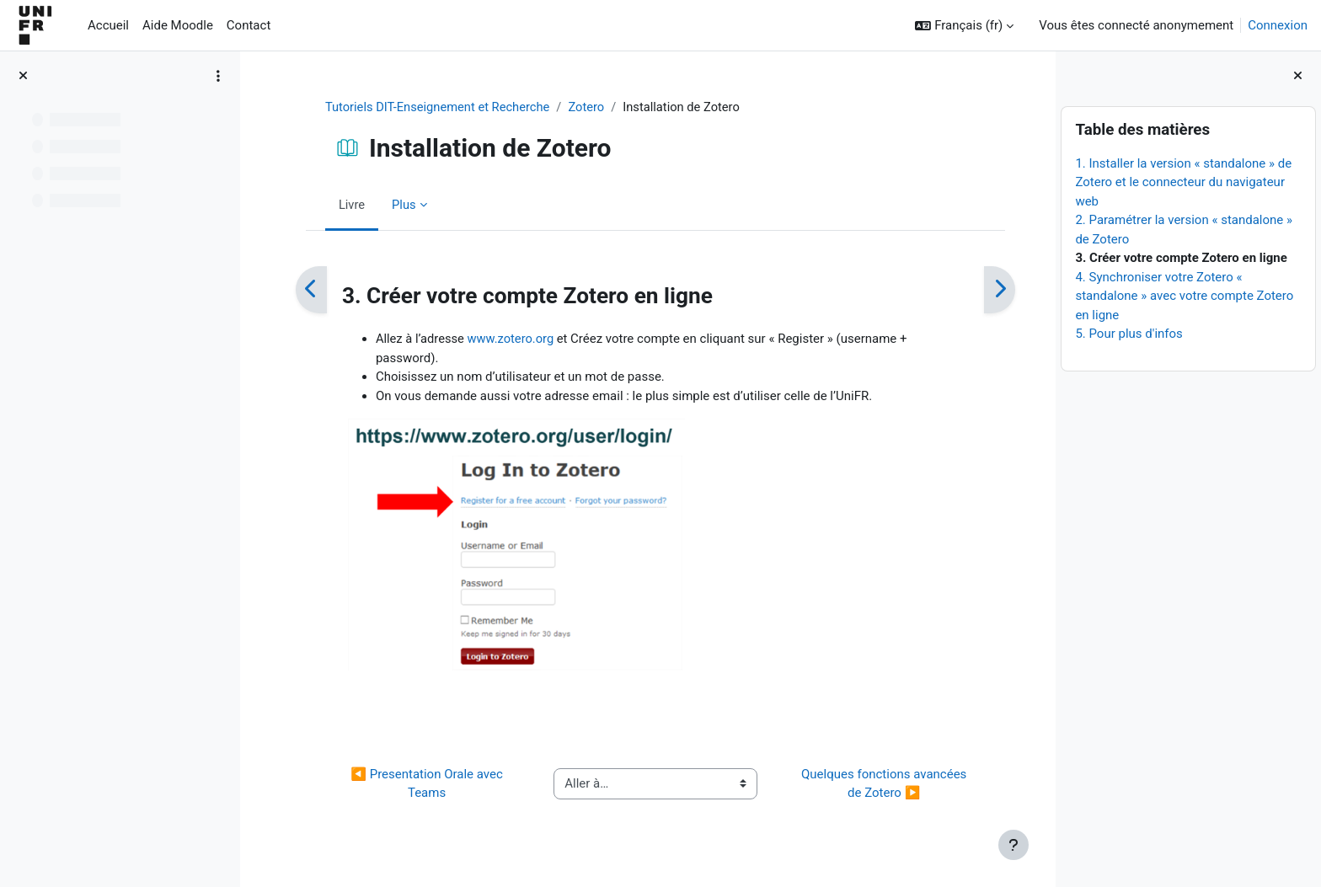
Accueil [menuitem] (108, 25)
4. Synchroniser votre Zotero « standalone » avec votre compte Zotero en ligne (1184, 296)
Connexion (1278, 25)
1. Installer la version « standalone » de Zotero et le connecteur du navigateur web (1183, 182)
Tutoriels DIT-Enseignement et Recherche (432, 107)
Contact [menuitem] (248, 25)
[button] (964, 25)
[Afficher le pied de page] (1013, 845)
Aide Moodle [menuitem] (177, 25)
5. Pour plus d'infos (1128, 333)
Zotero (584, 107)
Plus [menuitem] (397, 204)
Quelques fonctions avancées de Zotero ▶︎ (878, 784)
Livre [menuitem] (344, 204)
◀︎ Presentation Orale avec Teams (420, 784)
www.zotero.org (506, 339)
